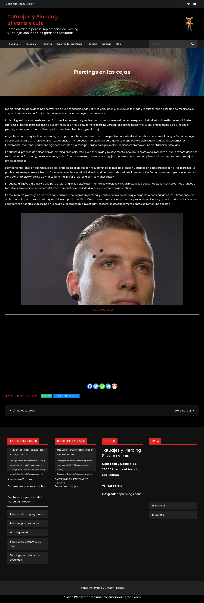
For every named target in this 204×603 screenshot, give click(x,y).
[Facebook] (90, 386)
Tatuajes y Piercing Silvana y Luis (32, 20)
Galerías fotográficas (69, 44)
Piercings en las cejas (66, 395)
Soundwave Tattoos (19, 479)
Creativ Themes (115, 588)
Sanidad (106, 44)
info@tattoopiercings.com (121, 494)
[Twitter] (96, 386)
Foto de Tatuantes (102, 309)
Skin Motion (23, 501)
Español (14, 44)
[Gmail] (114, 386)
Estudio (93, 44)
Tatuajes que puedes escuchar (26, 486)
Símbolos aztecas (23, 410)
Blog (118, 44)
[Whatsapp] (102, 386)
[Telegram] (108, 386)
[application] (27, 459)
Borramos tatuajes (66, 486)
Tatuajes (31, 44)
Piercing (47, 44)
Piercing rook (183, 410)
